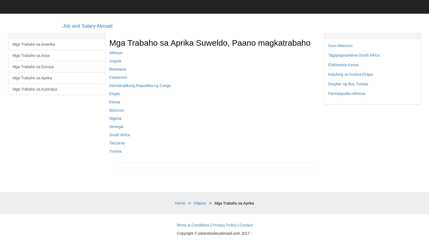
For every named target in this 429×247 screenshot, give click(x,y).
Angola (115, 61)
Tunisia (115, 151)
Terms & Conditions (192, 225)
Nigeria (115, 118)
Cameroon (118, 77)
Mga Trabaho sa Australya (35, 89)
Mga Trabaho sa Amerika (34, 44)
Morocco (116, 110)
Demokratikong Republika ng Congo (140, 85)
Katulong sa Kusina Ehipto (350, 74)
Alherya (115, 53)
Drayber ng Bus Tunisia (348, 84)
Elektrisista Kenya (343, 65)
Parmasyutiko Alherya (346, 93)
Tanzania (117, 143)
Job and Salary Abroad (87, 26)
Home (180, 203)
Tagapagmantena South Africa (354, 55)
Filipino (200, 203)
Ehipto (114, 94)
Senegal (116, 126)
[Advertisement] (372, 148)
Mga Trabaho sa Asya (31, 55)
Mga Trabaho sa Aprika (32, 78)
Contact (246, 225)
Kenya (114, 102)
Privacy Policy (224, 225)
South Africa (119, 135)
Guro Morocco (340, 45)
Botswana (117, 69)
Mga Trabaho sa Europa (33, 67)
